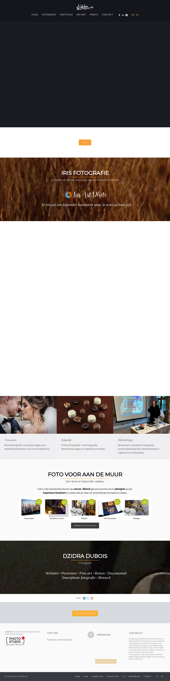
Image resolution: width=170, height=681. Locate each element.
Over (86, 676)
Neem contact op (85, 613)
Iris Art (81, 14)
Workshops (125, 440)
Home (34, 14)
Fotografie (49, 14)
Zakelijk (66, 440)
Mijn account (113, 676)
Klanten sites (97, 676)
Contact (107, 14)
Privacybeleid (134, 676)
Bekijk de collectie (85, 525)
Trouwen (10, 440)
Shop (85, 142)
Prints (94, 14)
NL (137, 14)
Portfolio (66, 14)
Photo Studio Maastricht (14, 634)
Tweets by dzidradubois (59, 639)
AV (124, 676)
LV (133, 14)
